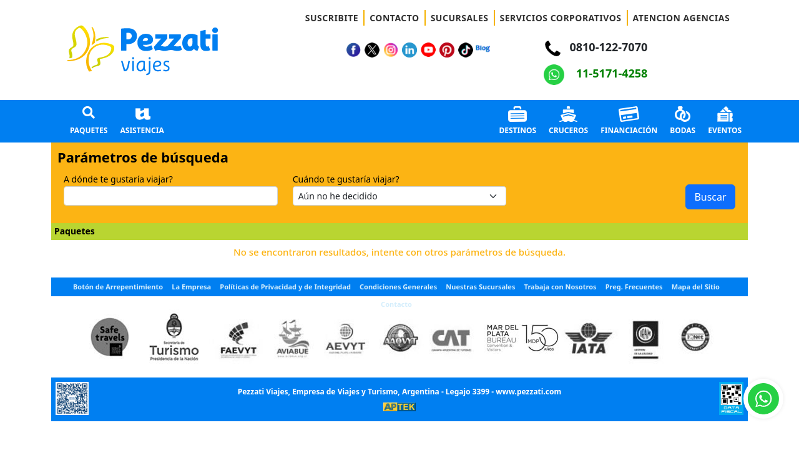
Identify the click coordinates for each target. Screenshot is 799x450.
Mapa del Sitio (696, 286)
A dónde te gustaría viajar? (118, 179)
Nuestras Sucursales (480, 286)
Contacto (396, 304)
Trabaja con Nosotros (560, 286)
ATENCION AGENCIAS (681, 18)
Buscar (710, 197)
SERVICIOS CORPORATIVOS (561, 18)
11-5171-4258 (595, 73)
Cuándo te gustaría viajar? (346, 179)
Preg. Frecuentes (634, 286)
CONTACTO (394, 18)
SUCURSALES (460, 18)
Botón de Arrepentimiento (118, 286)
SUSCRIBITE (331, 18)
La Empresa (191, 286)
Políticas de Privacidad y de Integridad (285, 286)
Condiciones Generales (398, 286)
